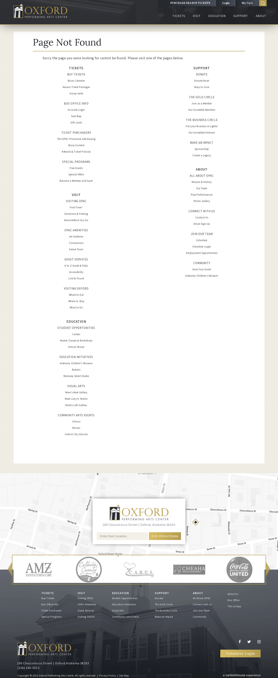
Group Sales (76, 93)
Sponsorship (202, 149)
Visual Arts (76, 386)
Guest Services (76, 259)
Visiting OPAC (76, 201)
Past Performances (202, 194)
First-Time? (76, 207)
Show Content (76, 145)
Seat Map (76, 116)
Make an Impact (202, 142)
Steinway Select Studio (76, 376)
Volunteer (201, 240)
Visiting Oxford (76, 288)
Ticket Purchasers (76, 132)
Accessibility (76, 272)
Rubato (76, 369)
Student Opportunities (76, 328)
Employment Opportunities (202, 253)
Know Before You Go (76, 220)
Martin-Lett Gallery (76, 405)
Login (226, 3)
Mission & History (202, 182)
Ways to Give (201, 87)
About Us (233, 594)
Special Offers (76, 174)
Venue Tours (76, 249)
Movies (76, 428)
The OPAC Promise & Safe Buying (76, 139)
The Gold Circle (201, 97)
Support (240, 16)
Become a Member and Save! (76, 180)
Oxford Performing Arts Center (40, 10)
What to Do (76, 307)
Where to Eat (76, 294)
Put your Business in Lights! (202, 126)
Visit (196, 16)
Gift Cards (76, 122)
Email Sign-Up (202, 223)
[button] (10, 569)
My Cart (247, 3)
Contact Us (201, 217)
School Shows (76, 347)
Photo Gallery (202, 201)
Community (201, 263)
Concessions (76, 243)
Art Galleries (76, 236)
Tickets (178, 16)
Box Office (234, 600)
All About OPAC (202, 175)
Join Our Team (202, 234)
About (261, 16)
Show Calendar (76, 80)
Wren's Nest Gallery (76, 392)
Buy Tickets (76, 74)
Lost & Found (76, 278)
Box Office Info (76, 103)
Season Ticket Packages (76, 87)
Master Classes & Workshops (76, 340)
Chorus (76, 421)
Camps (76, 334)
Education (217, 16)
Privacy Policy (107, 675)
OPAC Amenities (76, 230)
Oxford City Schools (76, 434)
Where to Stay (76, 301)
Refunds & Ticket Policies (76, 151)
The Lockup (234, 606)
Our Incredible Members (201, 109)
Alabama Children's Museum (76, 363)
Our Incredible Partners (202, 132)
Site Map (124, 675)
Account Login (76, 109)
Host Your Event (201, 269)
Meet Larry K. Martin (76, 398)
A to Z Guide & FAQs (76, 265)
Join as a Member (202, 103)
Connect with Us (201, 211)
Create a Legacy (201, 155)
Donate (202, 74)
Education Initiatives (76, 357)
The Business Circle (202, 120)
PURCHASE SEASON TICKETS (190, 3)
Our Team (201, 188)
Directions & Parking (76, 213)
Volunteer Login (201, 246)
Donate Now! (201, 80)
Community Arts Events (76, 415)
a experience (242, 675)
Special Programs (76, 162)
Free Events (76, 168)
